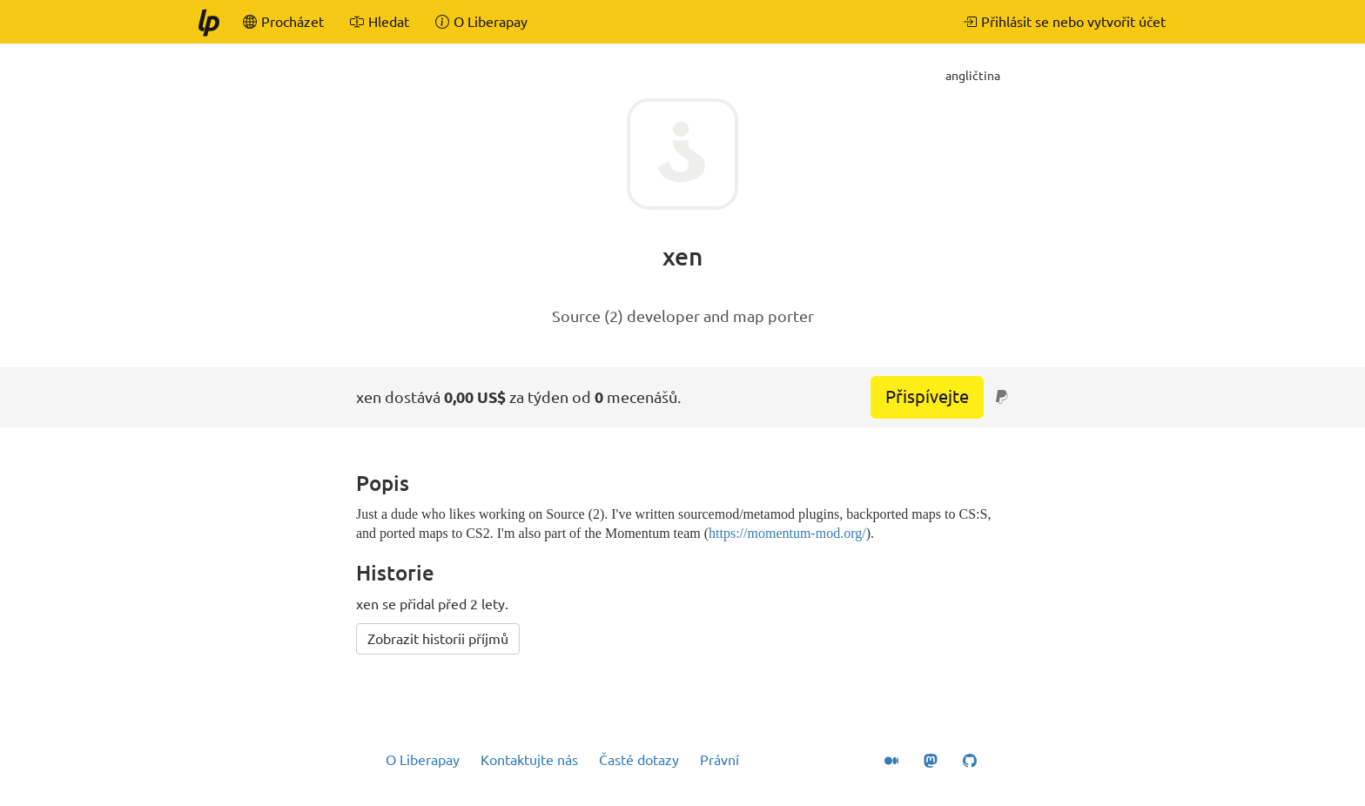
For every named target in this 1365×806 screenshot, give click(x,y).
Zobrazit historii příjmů (437, 639)
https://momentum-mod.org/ (787, 533)
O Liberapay (423, 760)
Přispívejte (927, 396)
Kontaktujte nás (529, 760)
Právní (719, 760)
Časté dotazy (639, 760)
